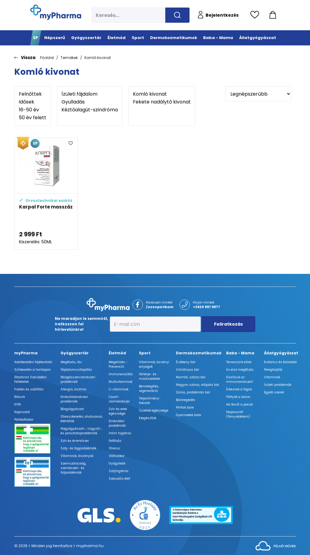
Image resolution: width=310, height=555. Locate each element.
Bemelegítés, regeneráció (149, 388)
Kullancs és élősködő (280, 362)
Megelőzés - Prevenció (118, 364)
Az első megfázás (240, 369)
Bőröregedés (185, 400)
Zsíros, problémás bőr (193, 392)
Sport (144, 353)
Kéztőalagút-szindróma (89, 110)
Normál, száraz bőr (191, 377)
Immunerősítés (121, 374)
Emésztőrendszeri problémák (74, 399)
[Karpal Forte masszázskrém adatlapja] (46, 194)
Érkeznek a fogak (239, 389)
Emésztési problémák (117, 423)
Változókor (117, 456)
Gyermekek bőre (188, 415)
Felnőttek (32, 94)
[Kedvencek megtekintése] (256, 15)
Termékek (69, 57)
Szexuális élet (119, 478)
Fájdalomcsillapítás (76, 369)
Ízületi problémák (277, 385)
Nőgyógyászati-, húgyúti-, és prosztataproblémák (81, 430)
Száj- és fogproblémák (78, 448)
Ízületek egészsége (153, 410)
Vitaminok (272, 377)
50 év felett (32, 118)
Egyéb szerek (274, 392)
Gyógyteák (117, 463)
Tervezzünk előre (239, 362)
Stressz (114, 448)
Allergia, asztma (73, 389)
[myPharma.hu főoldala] (55, 12)
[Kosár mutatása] (273, 15)
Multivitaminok (120, 381)
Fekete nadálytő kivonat (161, 102)
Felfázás (115, 440)
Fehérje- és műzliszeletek (149, 376)
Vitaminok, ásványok (77, 456)
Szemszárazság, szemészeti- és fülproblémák (73, 468)
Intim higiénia (120, 433)
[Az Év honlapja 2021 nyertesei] (145, 514)
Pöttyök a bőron (238, 397)
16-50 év (32, 110)
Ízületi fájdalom (89, 94)
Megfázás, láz (71, 362)
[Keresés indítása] (177, 15)
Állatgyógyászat (281, 353)
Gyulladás (89, 102)
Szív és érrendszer (75, 440)
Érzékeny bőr (186, 362)
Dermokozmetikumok (199, 353)
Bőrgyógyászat (72, 409)
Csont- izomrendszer (119, 399)
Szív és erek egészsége (118, 411)
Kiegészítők (147, 418)
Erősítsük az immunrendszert (239, 379)
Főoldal (47, 57)
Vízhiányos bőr (187, 369)
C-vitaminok (118, 389)
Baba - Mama (240, 353)
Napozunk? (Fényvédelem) (238, 414)
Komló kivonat (97, 57)
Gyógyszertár (75, 353)
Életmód (117, 353)
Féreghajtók (273, 369)
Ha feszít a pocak (239, 404)
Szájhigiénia (118, 471)
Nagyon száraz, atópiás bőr (197, 385)
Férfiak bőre (185, 407)
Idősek (32, 102)
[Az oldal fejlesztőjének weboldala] (276, 545)
